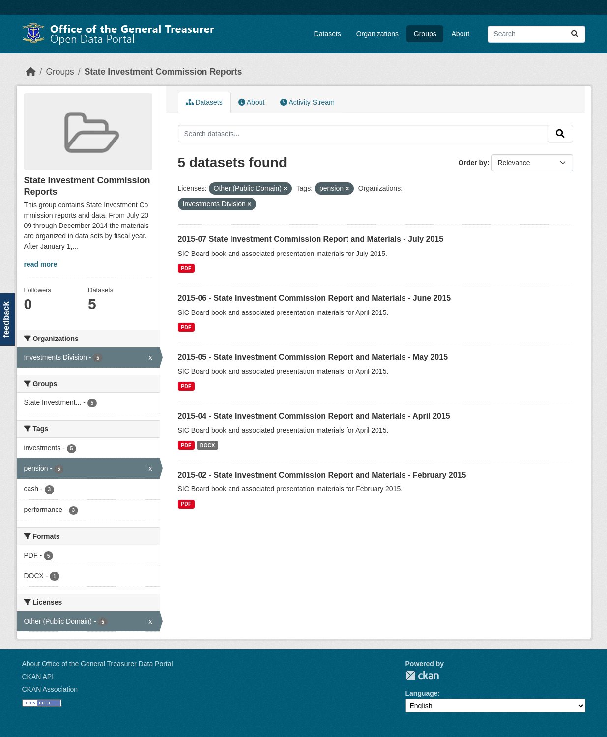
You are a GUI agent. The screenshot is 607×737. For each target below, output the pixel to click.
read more (41, 264)
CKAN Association (50, 689)
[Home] (31, 72)
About (461, 34)
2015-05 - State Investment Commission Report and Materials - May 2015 (313, 357)
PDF (186, 268)
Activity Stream (307, 102)
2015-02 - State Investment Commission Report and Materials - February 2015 (322, 475)
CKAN (422, 675)
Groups (425, 34)
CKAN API (38, 676)
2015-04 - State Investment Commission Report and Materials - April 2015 (314, 416)
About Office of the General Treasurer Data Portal (97, 664)
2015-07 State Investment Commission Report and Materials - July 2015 (311, 239)
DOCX (207, 445)
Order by (473, 163)
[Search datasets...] (536, 34)
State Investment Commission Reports (163, 72)
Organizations (377, 34)
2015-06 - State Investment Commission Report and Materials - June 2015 (314, 298)
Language (421, 693)
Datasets (327, 34)
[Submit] (574, 34)
